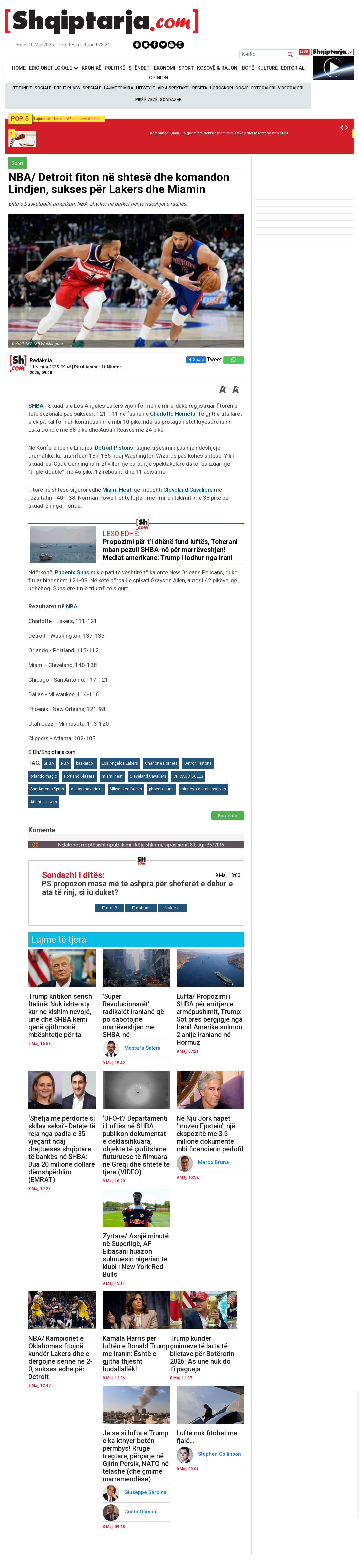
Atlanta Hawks (43, 802)
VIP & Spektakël (174, 88)
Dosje (242, 88)
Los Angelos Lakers (120, 763)
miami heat (112, 776)
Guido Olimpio (141, 1512)
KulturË (267, 68)
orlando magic (43, 776)
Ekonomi (164, 68)
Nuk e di (173, 907)
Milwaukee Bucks (126, 789)
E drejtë (109, 907)
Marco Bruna (214, 1162)
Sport (186, 68)
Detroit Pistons (114, 447)
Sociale (43, 88)
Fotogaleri (263, 88)
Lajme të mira (118, 88)
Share (196, 359)
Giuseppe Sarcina (146, 1492)
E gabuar (141, 907)
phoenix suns (161, 789)
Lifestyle (145, 88)
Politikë (115, 68)
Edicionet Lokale (53, 68)
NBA (71, 606)
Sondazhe (170, 99)
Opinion (158, 78)
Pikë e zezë (146, 99)
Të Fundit (22, 88)
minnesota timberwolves (203, 789)
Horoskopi (221, 88)
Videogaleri (290, 88)
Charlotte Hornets (172, 413)
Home (19, 68)
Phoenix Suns (72, 572)
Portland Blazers (79, 776)
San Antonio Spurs (47, 789)
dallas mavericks (87, 789)
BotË (248, 68)
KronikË (91, 68)
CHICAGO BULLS (188, 776)
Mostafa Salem (143, 1048)
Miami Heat (116, 489)
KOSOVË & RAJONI (218, 68)
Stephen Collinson (220, 1454)
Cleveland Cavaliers (188, 489)
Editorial (293, 68)
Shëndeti (139, 68)
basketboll (85, 763)
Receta (199, 88)
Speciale (92, 88)
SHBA (35, 405)
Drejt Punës (67, 88)
